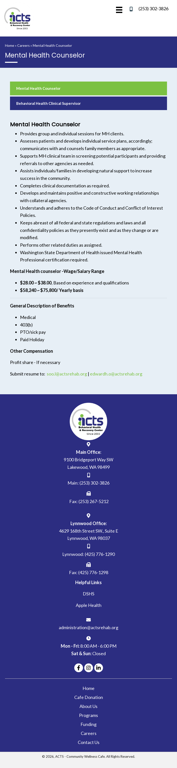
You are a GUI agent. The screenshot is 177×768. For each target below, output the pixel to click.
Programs (88, 715)
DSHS (88, 593)
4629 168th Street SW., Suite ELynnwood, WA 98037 (88, 534)
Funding (88, 724)
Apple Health (89, 605)
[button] (78, 667)
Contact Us (89, 742)
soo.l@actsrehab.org (67, 373)
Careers (23, 45)
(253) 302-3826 (153, 8)
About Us (89, 706)
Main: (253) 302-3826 (89, 483)
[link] (88, 88)
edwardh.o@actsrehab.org (116, 373)
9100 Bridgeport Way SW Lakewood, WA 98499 (88, 463)
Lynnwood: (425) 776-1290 (88, 554)
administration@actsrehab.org (88, 627)
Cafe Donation (88, 697)
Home (9, 45)
